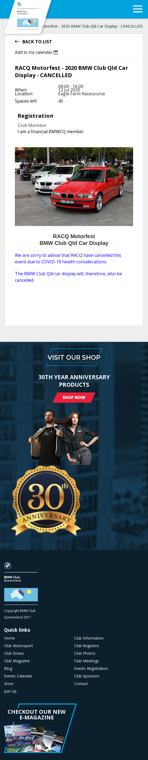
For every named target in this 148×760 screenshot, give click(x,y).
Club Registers (86, 646)
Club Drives (14, 653)
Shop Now (74, 397)
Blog (8, 668)
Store (9, 684)
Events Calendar (18, 676)
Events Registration (91, 668)
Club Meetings (86, 661)
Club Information (89, 638)
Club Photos (85, 653)
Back (28, 41)
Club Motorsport (18, 646)
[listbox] (37, 52)
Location (23, 94)
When (21, 90)
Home (9, 638)
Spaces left (26, 101)
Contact (81, 684)
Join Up (10, 691)
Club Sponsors (86, 676)
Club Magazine (17, 661)
